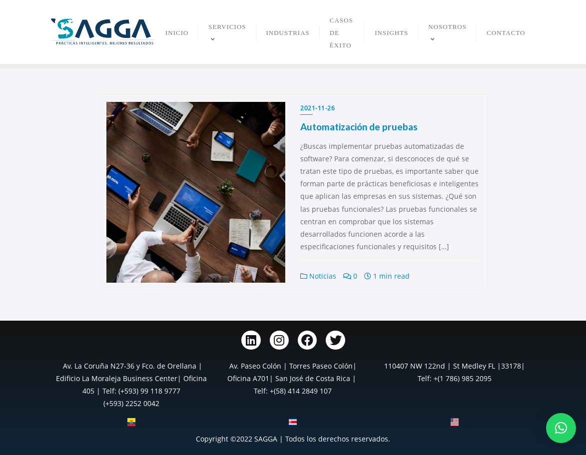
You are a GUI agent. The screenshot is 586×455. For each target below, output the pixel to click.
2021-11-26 (317, 108)
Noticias (318, 276)
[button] (561, 428)
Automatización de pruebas (359, 126)
